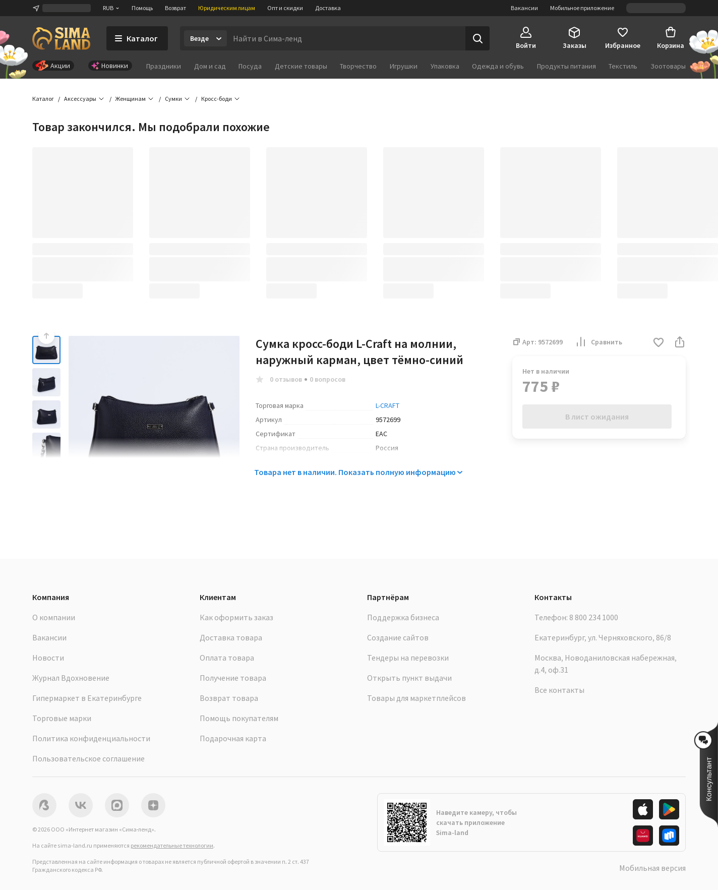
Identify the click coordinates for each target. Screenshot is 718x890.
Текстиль (623, 66)
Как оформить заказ (236, 617)
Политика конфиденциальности (91, 738)
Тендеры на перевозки (408, 657)
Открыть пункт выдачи (409, 678)
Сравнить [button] (598, 342)
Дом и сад (210, 66)
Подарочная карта (233, 738)
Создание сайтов (398, 637)
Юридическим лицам (226, 8)
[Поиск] (477, 38)
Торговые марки (61, 718)
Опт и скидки (285, 8)
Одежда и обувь (498, 66)
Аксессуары (80, 98)
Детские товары (301, 66)
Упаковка (445, 66)
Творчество (358, 66)
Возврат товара (229, 698)
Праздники (163, 66)
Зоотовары (668, 66)
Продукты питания (566, 66)
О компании (53, 617)
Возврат (175, 8)
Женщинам (130, 98)
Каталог (43, 98)
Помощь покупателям (239, 718)
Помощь (142, 8)
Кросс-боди (216, 98)
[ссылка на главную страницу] (61, 38)
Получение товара (233, 678)
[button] (658, 343)
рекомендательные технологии (172, 845)
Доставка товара (231, 637)
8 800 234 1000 (593, 617)
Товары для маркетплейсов (416, 698)
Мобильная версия (652, 868)
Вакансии (524, 8)
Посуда (250, 66)
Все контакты (559, 690)
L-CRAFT (387, 405)
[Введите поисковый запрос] (346, 38)
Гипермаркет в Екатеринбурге (87, 698)
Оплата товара (227, 657)
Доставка (328, 8)
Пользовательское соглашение (88, 758)
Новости (48, 657)
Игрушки (403, 66)
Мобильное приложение (582, 8)
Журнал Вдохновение (70, 678)
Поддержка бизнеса (403, 617)
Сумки (173, 98)
